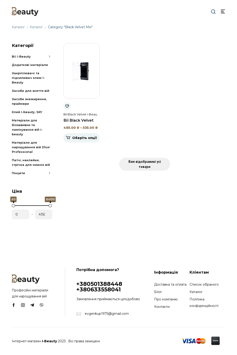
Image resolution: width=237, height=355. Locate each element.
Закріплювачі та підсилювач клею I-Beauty (28, 77)
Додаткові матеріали (30, 65)
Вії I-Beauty (32, 56)
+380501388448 (99, 284)
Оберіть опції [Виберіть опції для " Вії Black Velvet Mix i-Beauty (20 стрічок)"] (84, 138)
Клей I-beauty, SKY (27, 112)
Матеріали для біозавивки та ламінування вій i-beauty (27, 127)
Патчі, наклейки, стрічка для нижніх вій (31, 162)
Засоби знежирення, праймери (29, 101)
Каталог (18, 27)
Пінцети (32, 173)
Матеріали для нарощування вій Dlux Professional (32, 147)
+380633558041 (98, 289)
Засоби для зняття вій (30, 91)
